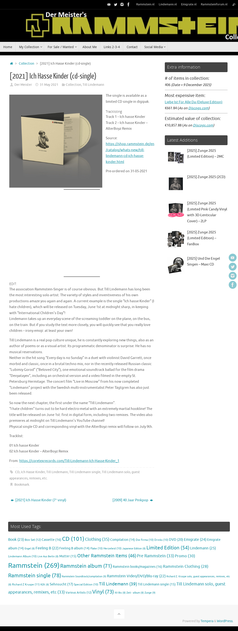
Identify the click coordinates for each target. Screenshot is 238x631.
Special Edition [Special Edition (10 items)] (86, 584)
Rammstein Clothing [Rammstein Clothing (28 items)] (185, 566)
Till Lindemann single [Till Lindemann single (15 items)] (157, 584)
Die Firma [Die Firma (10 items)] (145, 540)
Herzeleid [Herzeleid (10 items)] (112, 548)
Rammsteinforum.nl (214, 4)
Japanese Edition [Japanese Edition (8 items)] (134, 548)
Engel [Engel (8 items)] (30, 548)
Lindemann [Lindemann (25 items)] (203, 548)
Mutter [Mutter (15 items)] (67, 556)
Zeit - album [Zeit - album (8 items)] (135, 592)
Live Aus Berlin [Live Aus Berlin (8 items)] (48, 556)
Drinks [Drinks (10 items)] (161, 540)
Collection (26, 64)
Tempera (207, 621)
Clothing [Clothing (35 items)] (97, 539)
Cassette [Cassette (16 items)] (51, 540)
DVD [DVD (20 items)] (176, 539)
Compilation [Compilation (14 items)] (122, 540)
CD (17, 472)
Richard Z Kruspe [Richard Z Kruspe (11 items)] (26, 584)
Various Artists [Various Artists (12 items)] (79, 592)
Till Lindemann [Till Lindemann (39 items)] (118, 584)
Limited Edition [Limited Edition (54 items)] (167, 548)
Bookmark (21, 485)
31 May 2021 (49, 85)
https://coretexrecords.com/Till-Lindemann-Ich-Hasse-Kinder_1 (69, 461)
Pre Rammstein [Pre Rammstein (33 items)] (155, 555)
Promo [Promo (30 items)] (185, 555)
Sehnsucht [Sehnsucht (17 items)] (61, 584)
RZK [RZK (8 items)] (44, 584)
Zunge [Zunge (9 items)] (150, 592)
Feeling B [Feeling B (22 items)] (47, 548)
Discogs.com (198, 108)
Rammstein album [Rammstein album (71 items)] (86, 566)
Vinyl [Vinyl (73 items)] (103, 592)
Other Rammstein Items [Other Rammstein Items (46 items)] (106, 556)
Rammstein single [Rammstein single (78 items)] (34, 575)
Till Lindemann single (84, 472)
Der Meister (23, 85)
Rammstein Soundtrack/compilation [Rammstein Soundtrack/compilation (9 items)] (84, 576)
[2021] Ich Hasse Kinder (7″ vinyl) (38, 500)
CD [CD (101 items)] (73, 538)
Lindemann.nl (168, 4)
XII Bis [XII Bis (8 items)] (120, 592)
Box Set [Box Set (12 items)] (33, 540)
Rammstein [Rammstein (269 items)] (34, 565)
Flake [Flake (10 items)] (96, 548)
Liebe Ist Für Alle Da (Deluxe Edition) (193, 102)
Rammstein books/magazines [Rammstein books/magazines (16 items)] (137, 567)
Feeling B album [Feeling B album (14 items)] (74, 548)
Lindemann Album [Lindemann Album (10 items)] (22, 556)
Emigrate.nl (189, 4)
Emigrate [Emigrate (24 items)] (195, 539)
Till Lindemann (93, 85)
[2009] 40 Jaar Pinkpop (132, 500)
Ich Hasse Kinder (33, 472)
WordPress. (225, 621)
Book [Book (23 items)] (16, 539)
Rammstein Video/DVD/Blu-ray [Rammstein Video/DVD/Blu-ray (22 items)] (136, 576)
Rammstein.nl (145, 4)
